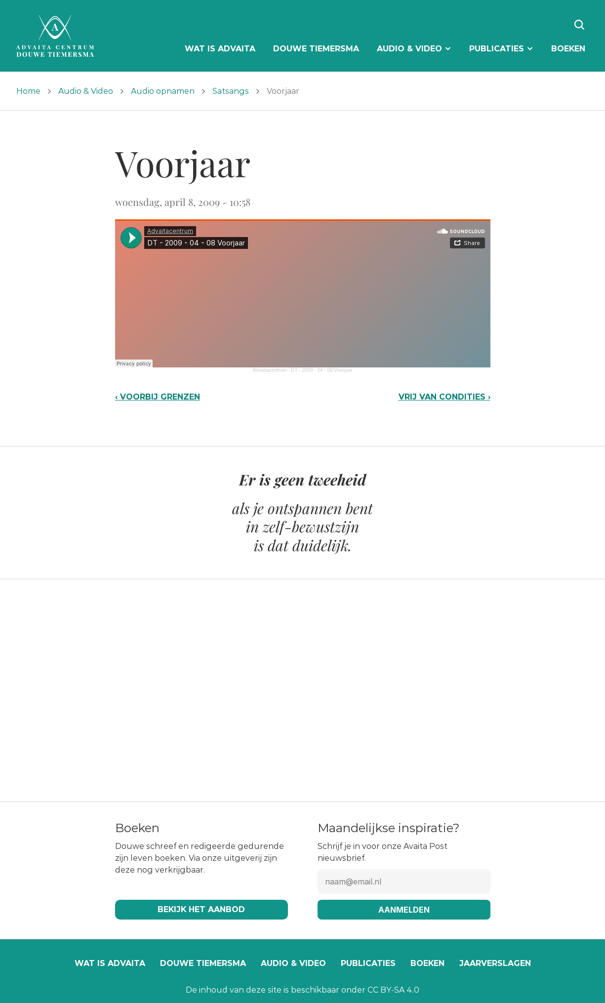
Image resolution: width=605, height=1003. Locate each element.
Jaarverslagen (495, 963)
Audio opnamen (163, 91)
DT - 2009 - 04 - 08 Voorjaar (321, 370)
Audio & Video (85, 91)
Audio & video (293, 963)
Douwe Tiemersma (203, 963)
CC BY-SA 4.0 (393, 990)
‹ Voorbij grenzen (157, 396)
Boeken (427, 963)
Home (28, 91)
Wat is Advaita (110, 963)
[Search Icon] (579, 25)
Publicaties (368, 963)
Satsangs (230, 91)
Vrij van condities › (444, 396)
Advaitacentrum (269, 370)
